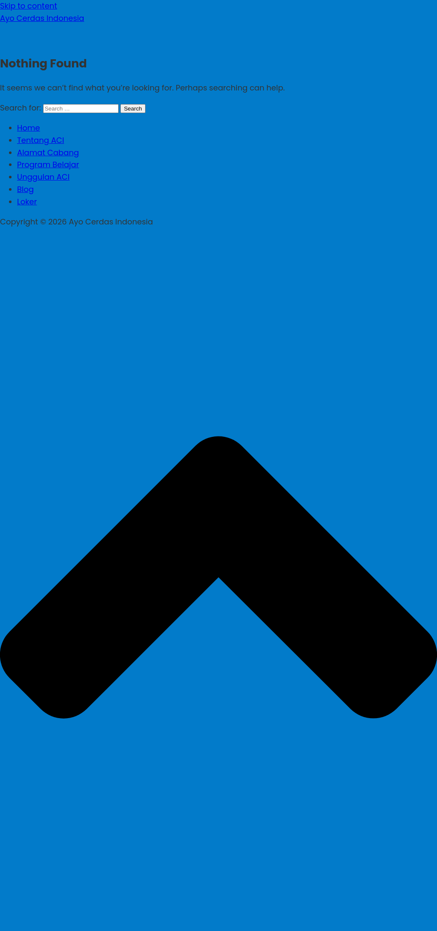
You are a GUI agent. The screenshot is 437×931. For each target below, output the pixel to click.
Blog (25, 189)
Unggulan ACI (43, 177)
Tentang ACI (40, 140)
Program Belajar (48, 164)
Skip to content (28, 5)
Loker (27, 201)
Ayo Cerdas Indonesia (42, 18)
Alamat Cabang (48, 152)
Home (28, 127)
